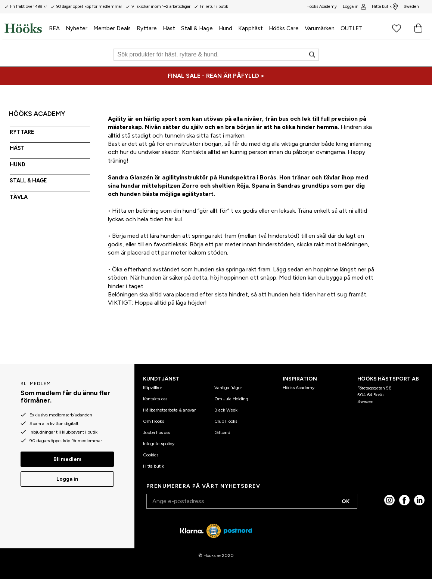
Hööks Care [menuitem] (284, 28)
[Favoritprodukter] (396, 28)
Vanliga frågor (228, 387)
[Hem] (25, 28)
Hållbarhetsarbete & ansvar (169, 410)
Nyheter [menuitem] (76, 28)
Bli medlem (67, 459)
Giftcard (222, 432)
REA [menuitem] (54, 28)
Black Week (225, 410)
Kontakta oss (155, 398)
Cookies (150, 455)
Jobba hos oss (156, 432)
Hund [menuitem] (225, 28)
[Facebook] (404, 500)
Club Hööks (225, 421)
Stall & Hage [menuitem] (197, 28)
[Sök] (216, 55)
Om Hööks (153, 421)
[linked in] (419, 500)
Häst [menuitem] (169, 28)
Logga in (354, 6)
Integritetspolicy (158, 443)
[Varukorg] (418, 28)
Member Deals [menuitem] (112, 28)
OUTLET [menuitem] (352, 28)
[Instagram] (389, 500)
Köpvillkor (152, 387)
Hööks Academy (298, 387)
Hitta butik (385, 6)
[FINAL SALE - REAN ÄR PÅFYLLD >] (216, 76)
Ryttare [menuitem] (147, 28)
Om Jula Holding (231, 398)
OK (345, 501)
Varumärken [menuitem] (320, 28)
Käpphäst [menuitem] (250, 28)
